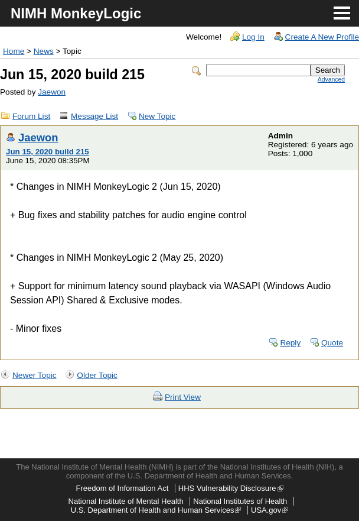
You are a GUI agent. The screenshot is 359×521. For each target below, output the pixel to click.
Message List (94, 116)
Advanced (331, 79)
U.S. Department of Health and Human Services (156, 510)
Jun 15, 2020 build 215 (47, 151)
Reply (290, 342)
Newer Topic (34, 375)
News (44, 51)
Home (13, 51)
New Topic (157, 116)
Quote (332, 342)
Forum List (31, 116)
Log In (253, 37)
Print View (183, 397)
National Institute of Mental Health (126, 501)
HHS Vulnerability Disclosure (230, 488)
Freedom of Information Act (122, 488)
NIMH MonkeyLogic (76, 13)
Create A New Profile (322, 37)
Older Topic (97, 375)
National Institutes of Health (240, 501)
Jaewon (52, 92)
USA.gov (269, 510)
